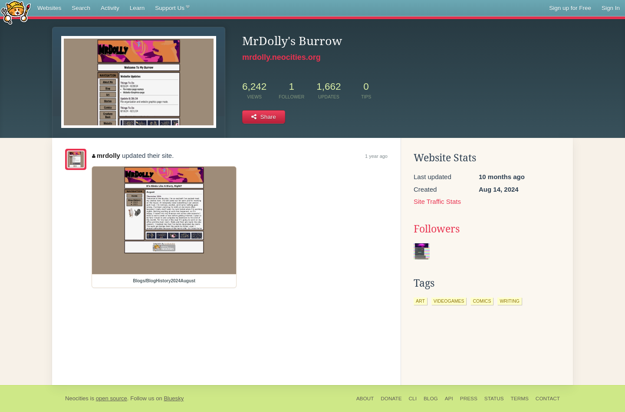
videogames (449, 301)
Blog (431, 399)
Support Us (172, 8)
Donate (391, 399)
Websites (49, 8)
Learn (137, 8)
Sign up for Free (570, 8)
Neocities (77, 398)
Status (494, 399)
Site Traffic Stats (437, 201)
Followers (437, 229)
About (365, 399)
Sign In (611, 8)
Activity (110, 8)
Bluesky (174, 398)
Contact (548, 399)
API (449, 399)
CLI (413, 399)
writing (510, 301)
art (420, 301)
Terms (520, 399)
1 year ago (376, 156)
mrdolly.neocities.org (281, 57)
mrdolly (106, 155)
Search (81, 8)
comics (482, 301)
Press (468, 399)
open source (111, 398)
